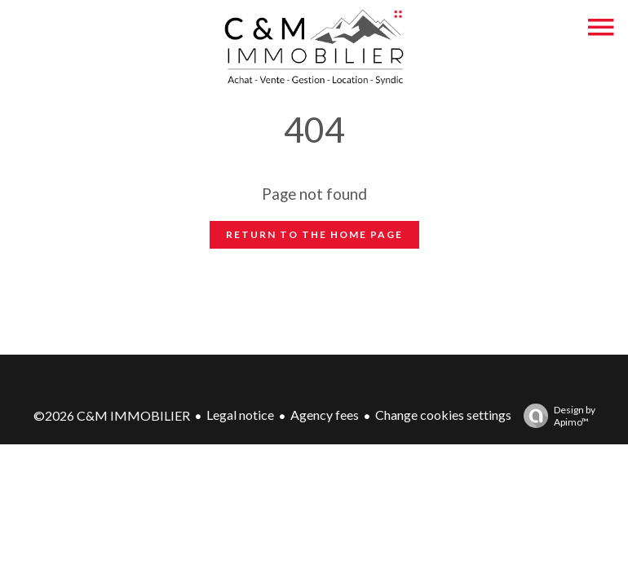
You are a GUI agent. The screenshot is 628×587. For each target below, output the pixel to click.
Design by (555, 416)
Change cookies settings (443, 414)
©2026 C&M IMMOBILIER (111, 415)
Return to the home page (314, 234)
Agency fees (324, 414)
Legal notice (240, 414)
